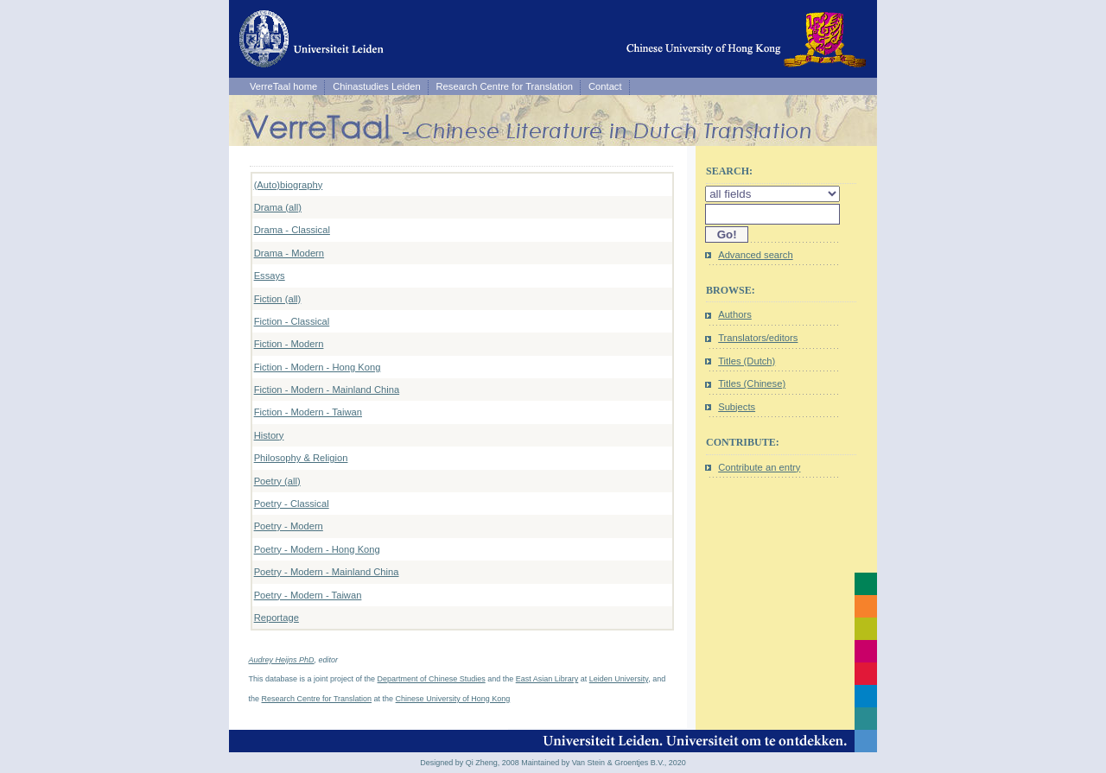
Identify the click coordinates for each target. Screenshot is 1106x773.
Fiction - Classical (292, 321)
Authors (735, 314)
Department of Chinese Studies (432, 679)
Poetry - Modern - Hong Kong (317, 549)
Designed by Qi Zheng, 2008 (469, 762)
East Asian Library (547, 679)
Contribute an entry (759, 467)
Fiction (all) (278, 299)
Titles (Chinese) (751, 383)
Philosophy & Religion (301, 458)
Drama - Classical (292, 230)
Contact (605, 86)
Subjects (736, 407)
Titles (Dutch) (746, 361)
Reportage (276, 617)
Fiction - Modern (289, 344)
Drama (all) (278, 207)
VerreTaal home (283, 86)
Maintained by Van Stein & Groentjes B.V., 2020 (603, 762)
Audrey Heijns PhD (282, 660)
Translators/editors (758, 338)
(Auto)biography (288, 185)
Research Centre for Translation (505, 86)
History (269, 435)
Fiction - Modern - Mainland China (327, 389)
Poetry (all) (277, 481)
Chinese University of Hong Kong (453, 698)
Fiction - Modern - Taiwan (308, 412)
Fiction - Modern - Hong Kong (317, 367)
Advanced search (755, 255)
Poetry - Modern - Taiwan (308, 595)
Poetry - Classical (291, 503)
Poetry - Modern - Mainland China (326, 572)
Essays (269, 275)
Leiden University (618, 679)
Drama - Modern (289, 253)
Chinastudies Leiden (376, 86)
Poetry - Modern (288, 526)
